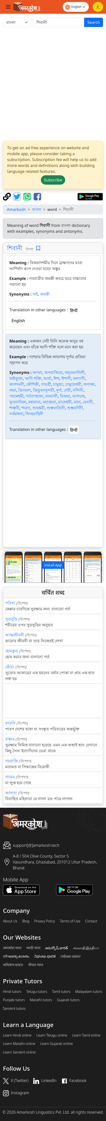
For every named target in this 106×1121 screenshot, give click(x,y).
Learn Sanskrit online (19, 1052)
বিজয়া (65, 396)
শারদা (25, 407)
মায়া (77, 402)
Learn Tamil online (86, 1035)
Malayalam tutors (88, 992)
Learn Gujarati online (56, 1044)
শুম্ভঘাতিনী (56, 407)
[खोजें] (58, 22)
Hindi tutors (12, 992)
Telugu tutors (36, 992)
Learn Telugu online (51, 1035)
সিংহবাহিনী (34, 413)
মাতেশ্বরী (65, 402)
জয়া (12, 390)
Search (93, 22)
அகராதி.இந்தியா (86, 948)
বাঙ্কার (10, 739)
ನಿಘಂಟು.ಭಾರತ (44, 956)
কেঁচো (9, 667)
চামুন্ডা (58, 384)
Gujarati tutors (68, 1000)
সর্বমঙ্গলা (16, 413)
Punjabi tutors (14, 1000)
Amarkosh (16, 209)
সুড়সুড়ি (11, 619)
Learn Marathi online (19, 1044)
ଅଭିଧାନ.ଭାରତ (71, 956)
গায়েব (10, 776)
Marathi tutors (41, 1000)
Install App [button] (52, 565)
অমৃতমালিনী (75, 372)
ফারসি (10, 723)
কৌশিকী (32, 384)
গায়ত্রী (46, 384)
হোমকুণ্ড (11, 651)
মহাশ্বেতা (49, 402)
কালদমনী (16, 384)
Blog (26, 921)
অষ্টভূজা (16, 378)
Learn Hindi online (17, 1035)
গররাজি (11, 761)
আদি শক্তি (33, 378)
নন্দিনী (78, 390)
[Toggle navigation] (8, 7)
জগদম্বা (89, 384)
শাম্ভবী (14, 407)
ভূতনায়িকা (17, 402)
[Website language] (76, 7)
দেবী (67, 390)
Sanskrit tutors (14, 1009)
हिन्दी (73, 310)
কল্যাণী (79, 378)
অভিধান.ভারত (13, 965)
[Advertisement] (53, 84)
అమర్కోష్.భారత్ (56, 948)
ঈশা (57, 378)
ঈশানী (66, 378)
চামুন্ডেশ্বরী (73, 384)
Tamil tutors (61, 992)
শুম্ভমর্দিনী (75, 407)
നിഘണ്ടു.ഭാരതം (16, 956)
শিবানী (14, 248)
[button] (10, 567)
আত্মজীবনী (14, 635)
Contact (91, 921)
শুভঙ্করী (38, 407)
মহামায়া (34, 402)
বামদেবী (51, 396)
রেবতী (88, 402)
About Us (10, 921)
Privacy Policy (44, 921)
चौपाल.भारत (35, 965)
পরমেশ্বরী (16, 396)
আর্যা (47, 378)
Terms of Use (70, 921)
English (18, 320)
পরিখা (10, 603)
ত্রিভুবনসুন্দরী (43, 390)
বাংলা (36, 209)
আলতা (11, 792)
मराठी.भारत (33, 948)
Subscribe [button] (53, 180)
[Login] (98, 7)
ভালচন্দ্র (78, 396)
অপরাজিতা (53, 372)
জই (35, 294)
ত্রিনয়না (24, 390)
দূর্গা (59, 390)
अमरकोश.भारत (12, 948)
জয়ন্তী (45, 294)
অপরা (37, 372)
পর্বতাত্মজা (34, 396)
